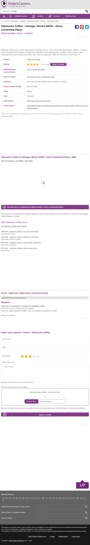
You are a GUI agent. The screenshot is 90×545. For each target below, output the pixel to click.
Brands (57, 16)
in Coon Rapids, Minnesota (25, 242)
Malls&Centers (21, 16)
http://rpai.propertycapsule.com (39, 101)
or (45, 397)
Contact (52, 536)
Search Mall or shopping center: (13, 512)
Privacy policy (76, 536)
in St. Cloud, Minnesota (24, 231)
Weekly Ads (71, 16)
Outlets (40, 16)
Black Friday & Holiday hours (37, 536)
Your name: (6, 339)
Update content (63, 536)
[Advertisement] (43, 43)
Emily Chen (26, 114)
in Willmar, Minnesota (23, 248)
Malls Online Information (16, 540)
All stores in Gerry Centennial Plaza (40, 77)
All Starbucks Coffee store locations (14, 226)
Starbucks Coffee (33, 59)
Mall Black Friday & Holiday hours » (14, 298)
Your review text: (8, 362)
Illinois (29, 91)
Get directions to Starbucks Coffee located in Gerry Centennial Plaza (35, 207)
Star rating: (6, 356)
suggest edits (58, 114)
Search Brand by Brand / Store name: (15, 507)
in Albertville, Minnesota (24, 237)
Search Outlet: (6, 518)
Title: (4, 347)
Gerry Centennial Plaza (36, 69)
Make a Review (58, 64)
